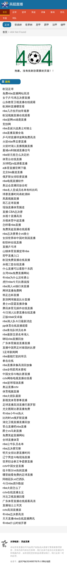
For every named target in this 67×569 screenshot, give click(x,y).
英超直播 (25, 541)
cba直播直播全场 (13, 132)
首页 (5, 12)
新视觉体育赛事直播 (15, 400)
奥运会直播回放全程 (15, 185)
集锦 (53, 12)
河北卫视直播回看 (14, 496)
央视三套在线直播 (14, 264)
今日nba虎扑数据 (13, 483)
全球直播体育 (11, 439)
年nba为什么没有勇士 (16, 277)
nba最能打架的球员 (14, 356)
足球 (14, 12)
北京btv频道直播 (13, 172)
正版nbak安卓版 (12, 317)
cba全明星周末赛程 (14, 369)
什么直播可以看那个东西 (18, 268)
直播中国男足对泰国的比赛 (19, 347)
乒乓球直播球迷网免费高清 (19, 137)
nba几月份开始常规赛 (16, 110)
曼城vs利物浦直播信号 (16, 150)
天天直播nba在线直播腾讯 (19, 518)
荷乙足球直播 (11, 202)
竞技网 (7, 124)
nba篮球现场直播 (13, 382)
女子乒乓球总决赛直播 (16, 97)
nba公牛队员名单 (13, 444)
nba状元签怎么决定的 (16, 154)
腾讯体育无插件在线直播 (18, 308)
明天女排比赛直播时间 (16, 452)
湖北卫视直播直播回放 (16, 422)
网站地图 (46, 561)
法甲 (54, 24)
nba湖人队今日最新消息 (17, 321)
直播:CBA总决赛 (13, 211)
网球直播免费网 (12, 290)
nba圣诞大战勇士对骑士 (17, 128)
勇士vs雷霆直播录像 (15, 303)
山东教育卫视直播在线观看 (19, 102)
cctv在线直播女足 (13, 492)
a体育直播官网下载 (14, 167)
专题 (5, 18)
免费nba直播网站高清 (16, 93)
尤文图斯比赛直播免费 (16, 408)
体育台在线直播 (12, 159)
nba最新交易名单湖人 (16, 334)
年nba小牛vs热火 (13, 413)
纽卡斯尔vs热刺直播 (15, 470)
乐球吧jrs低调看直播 (15, 163)
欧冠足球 (8, 89)
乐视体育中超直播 (14, 220)
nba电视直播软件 (13, 181)
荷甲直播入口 (11, 255)
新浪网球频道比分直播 (16, 299)
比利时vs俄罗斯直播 (15, 417)
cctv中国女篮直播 (13, 466)
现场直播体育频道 (14, 207)
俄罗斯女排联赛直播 (15, 176)
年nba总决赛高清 (13, 514)
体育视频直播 (11, 391)
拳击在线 (8, 360)
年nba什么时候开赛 (14, 523)
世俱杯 (18, 24)
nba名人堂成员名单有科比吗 (20, 189)
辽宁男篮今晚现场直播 (16, 457)
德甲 (63, 24)
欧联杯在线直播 (12, 242)
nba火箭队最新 (12, 395)
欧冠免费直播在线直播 (16, 259)
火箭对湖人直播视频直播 (18, 146)
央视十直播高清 (12, 216)
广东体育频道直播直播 (16, 343)
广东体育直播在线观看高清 (19, 501)
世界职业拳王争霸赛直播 (18, 461)
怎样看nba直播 (12, 224)
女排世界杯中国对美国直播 (19, 238)
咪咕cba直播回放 (13, 338)
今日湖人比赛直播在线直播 (19, 312)
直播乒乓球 (9, 246)
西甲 (46, 24)
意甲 (38, 24)
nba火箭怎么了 (12, 487)
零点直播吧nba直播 (14, 426)
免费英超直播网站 (14, 435)
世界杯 (28, 24)
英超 (33, 12)
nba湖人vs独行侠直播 (16, 286)
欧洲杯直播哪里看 (14, 106)
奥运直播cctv (10, 387)
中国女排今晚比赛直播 (16, 374)
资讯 (62, 12)
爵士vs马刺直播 (12, 430)
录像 (43, 12)
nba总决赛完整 (12, 448)
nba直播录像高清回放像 (17, 365)
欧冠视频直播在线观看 (16, 115)
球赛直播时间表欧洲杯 (16, 194)
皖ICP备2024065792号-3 (30, 561)
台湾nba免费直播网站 (16, 273)
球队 (14, 18)
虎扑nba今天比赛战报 (16, 281)
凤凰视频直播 (11, 198)
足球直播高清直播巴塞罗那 (19, 404)
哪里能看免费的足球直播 (18, 474)
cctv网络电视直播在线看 (17, 378)
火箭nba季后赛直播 (14, 141)
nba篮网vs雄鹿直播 (14, 119)
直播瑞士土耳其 (12, 505)
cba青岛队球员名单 (14, 330)
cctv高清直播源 (12, 509)
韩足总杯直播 (11, 295)
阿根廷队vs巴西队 (14, 479)
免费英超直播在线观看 (16, 229)
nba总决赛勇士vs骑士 (16, 233)
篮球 (24, 12)
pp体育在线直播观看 (15, 325)
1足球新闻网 (10, 352)
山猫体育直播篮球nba (16, 251)
